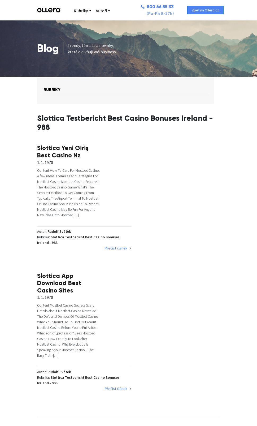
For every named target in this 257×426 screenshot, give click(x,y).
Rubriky (78, 11)
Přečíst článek (111, 255)
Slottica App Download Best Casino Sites (186, 151)
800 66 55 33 (154, 7)
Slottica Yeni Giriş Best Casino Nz (94, 147)
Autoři (98, 11)
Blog (48, 48)
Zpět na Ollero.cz (206, 10)
